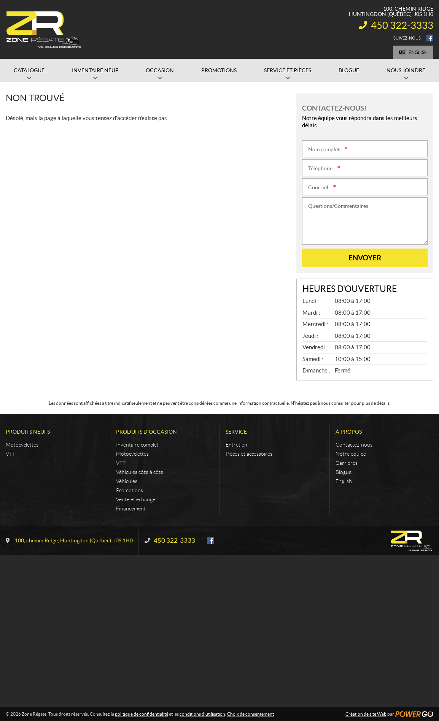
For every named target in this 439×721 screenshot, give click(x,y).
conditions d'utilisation (202, 713)
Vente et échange (135, 499)
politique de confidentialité (141, 713)
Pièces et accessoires (249, 454)
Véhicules (126, 481)
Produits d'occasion (146, 432)
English (418, 52)
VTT (10, 454)
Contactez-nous (354, 445)
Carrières (347, 463)
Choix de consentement (250, 713)
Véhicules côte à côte (139, 472)
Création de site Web (366, 713)
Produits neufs (28, 432)
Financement (131, 508)
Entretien (236, 445)
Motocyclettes (22, 445)
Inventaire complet (137, 445)
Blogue (344, 472)
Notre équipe (351, 454)
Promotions (129, 490)
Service (236, 432)
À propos (349, 432)
